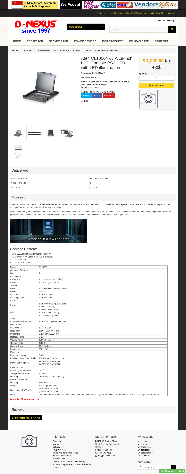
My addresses (144, 450)
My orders (142, 444)
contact (161, 20)
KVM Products (112, 41)
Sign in (170, 13)
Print (84, 101)
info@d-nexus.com (106, 456)
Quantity (143, 73)
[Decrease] (142, 78)
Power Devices (85, 41)
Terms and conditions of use (65, 453)
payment (57, 444)
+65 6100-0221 (104, 453)
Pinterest (108, 96)
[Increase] (171, 78)
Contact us (101, 13)
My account (143, 441)
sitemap (170, 20)
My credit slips (144, 447)
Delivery (56, 447)
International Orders (62, 456)
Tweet (86, 96)
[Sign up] (173, 467)
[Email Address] (154, 467)
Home (17, 41)
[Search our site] (139, 29)
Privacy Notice (59, 450)
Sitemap (56, 467)
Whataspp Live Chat (172, 471)
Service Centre (59, 458)
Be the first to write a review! (102, 92)
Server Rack (58, 41)
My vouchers (143, 456)
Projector (35, 41)
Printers (161, 41)
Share (97, 96)
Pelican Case (139, 41)
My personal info (145, 453)
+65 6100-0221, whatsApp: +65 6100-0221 (143, 13)
